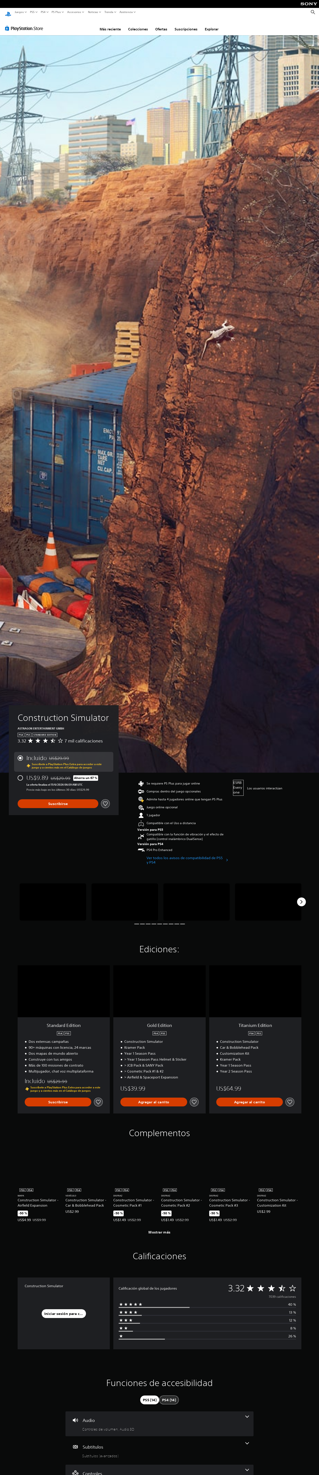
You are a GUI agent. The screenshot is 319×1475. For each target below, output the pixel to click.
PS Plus (56, 12)
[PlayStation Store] (25, 24)
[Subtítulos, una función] (159, 1446)
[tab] (149, 1395)
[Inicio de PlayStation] (8, 12)
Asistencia (126, 12)
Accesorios (74, 12)
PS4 (43, 12)
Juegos (19, 12)
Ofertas (161, 25)
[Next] (301, 897)
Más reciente (110, 25)
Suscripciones (186, 25)
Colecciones (138, 25)
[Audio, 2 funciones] (159, 1419)
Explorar (211, 25)
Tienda (108, 12)
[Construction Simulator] (53, 898)
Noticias (93, 12)
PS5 (32, 12)
